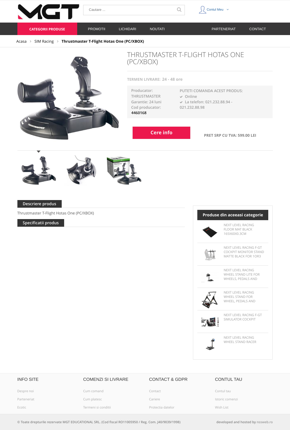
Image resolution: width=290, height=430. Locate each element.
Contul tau (223, 391)
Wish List (222, 407)
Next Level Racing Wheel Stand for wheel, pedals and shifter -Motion (239, 297)
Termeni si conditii (97, 407)
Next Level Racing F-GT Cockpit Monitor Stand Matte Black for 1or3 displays (244, 252)
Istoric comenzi (226, 399)
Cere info (162, 132)
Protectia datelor (161, 407)
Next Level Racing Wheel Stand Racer (240, 339)
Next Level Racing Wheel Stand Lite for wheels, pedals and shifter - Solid (242, 275)
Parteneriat (26, 399)
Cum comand (93, 391)
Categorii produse (47, 29)
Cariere (154, 399)
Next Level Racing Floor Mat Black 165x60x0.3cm (239, 229)
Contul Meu (214, 8)
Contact (155, 391)
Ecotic (21, 407)
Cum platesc (92, 399)
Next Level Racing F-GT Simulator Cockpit (243, 317)
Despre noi (25, 391)
